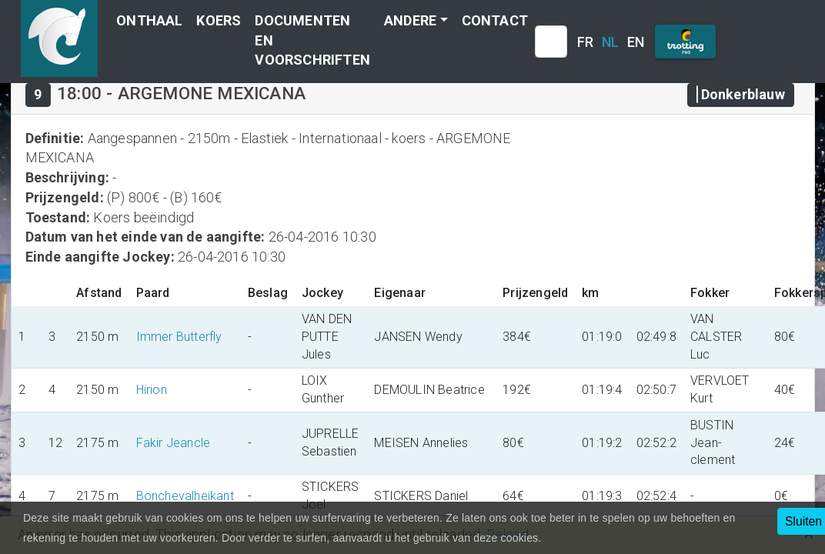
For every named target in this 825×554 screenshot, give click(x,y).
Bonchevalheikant (185, 496)
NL (610, 42)
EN (635, 42)
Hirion (151, 389)
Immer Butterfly (179, 336)
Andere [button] (410, 20)
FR (585, 42)
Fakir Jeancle (173, 443)
